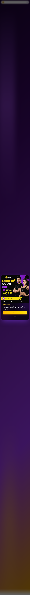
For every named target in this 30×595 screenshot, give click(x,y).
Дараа (15, 316)
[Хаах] (27, 277)
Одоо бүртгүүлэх (15, 312)
